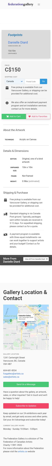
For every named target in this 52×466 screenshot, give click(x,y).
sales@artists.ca (11, 377)
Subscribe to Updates (26, 406)
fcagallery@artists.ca (13, 373)
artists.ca (22, 451)
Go (43, 81)
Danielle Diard (18, 42)
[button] (38, 4)
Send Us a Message (26, 384)
